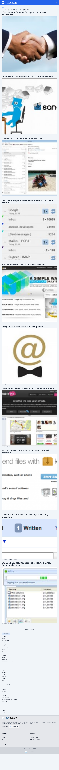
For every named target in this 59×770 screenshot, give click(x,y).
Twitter (3, 710)
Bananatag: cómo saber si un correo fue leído (23, 264)
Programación (5, 697)
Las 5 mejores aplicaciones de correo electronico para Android (27, 201)
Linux (3, 680)
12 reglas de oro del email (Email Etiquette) (22, 326)
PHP (3, 693)
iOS (2, 739)
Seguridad (4, 701)
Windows (4, 712)
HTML (3, 670)
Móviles (3, 687)
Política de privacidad (35, 739)
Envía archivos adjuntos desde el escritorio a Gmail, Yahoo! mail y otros (26, 564)
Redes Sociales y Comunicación (9, 699)
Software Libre (5, 706)
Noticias (32, 731)
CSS (2, 651)
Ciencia (3, 643)
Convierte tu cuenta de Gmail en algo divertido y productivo (25, 515)
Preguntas (4, 733)
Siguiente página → (29, 629)
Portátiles (4, 695)
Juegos (3, 678)
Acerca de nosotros (34, 737)
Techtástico (4, 708)
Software (4, 704)
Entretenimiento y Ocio (7, 661)
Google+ (4, 668)
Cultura (3, 653)
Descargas (32, 733)
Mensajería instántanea (7, 685)
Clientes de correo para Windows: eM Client (22, 138)
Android (4, 638)
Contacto (32, 742)
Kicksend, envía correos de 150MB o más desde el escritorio (25, 451)
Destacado (4, 657)
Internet (4, 672)
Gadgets (4, 666)
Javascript (4, 676)
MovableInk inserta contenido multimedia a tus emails (28, 388)
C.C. (33, 748)
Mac (3, 683)
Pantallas (4, 691)
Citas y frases (5, 645)
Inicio (3, 731)
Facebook (4, 664)
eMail (4, 7)
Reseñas (4, 742)
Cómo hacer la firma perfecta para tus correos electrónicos (24, 13)
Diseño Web (4, 659)
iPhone (3, 674)
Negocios (4, 689)
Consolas (4, 649)
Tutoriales (4, 744)
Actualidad (4, 636)
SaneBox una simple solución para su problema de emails (29, 76)
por (11, 73)
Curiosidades (5, 655)
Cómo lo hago (5, 647)
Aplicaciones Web (6, 640)
